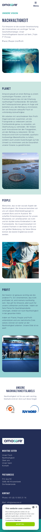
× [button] (36, 507)
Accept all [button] (20, 524)
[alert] (20, 517)
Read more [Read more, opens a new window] (17, 520)
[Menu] (36, 3)
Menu (36, 6)
